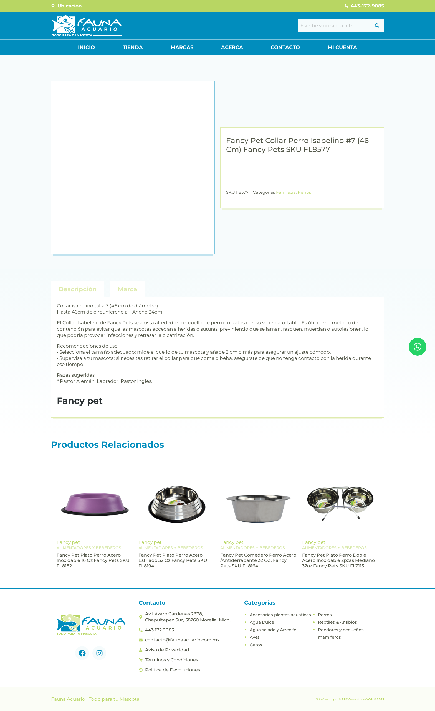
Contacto (285, 47)
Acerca (232, 47)
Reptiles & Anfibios (337, 622)
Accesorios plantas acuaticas (280, 614)
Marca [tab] (127, 289)
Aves (255, 637)
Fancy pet (68, 542)
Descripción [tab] (78, 289)
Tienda (133, 47)
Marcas (182, 47)
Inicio (86, 47)
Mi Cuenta (342, 47)
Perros (304, 192)
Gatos (256, 645)
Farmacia (286, 192)
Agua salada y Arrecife (273, 629)
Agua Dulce (262, 622)
